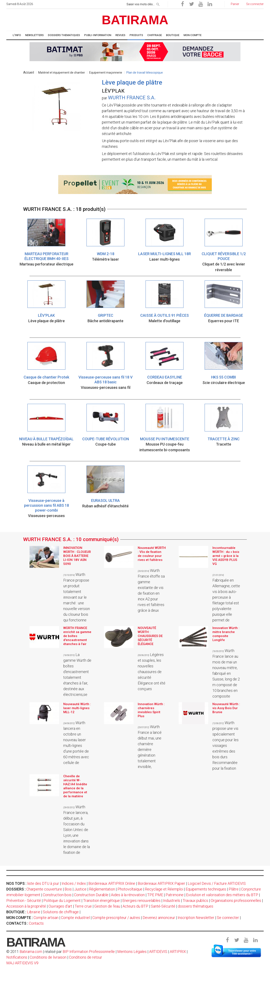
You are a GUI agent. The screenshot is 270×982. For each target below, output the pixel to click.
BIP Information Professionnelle (89, 951)
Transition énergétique (101, 900)
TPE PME (155, 895)
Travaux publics (195, 900)
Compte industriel (75, 917)
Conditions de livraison (48, 957)
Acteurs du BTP (135, 906)
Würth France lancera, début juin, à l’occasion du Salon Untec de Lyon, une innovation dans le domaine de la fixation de (76, 830)
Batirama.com (31, 951)
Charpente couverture (44, 889)
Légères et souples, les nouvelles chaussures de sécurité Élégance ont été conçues (151, 671)
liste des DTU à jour (43, 883)
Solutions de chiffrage (61, 912)
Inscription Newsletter (196, 917)
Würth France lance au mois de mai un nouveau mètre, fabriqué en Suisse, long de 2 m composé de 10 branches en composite (226, 673)
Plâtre (234, 889)
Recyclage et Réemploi (164, 889)
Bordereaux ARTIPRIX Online (111, 883)
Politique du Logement (62, 900)
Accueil (28, 72)
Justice (80, 889)
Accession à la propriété (26, 906)
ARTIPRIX (178, 951)
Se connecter (228, 917)
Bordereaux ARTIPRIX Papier (161, 883)
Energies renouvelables (141, 900)
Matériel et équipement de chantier (61, 72)
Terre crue (83, 906)
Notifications (17, 957)
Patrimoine (175, 895)
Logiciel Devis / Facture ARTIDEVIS (217, 883)
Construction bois (57, 895)
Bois (68, 889)
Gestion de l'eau (107, 906)
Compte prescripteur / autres (116, 917)
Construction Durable (91, 895)
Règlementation (102, 889)
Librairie (33, 912)
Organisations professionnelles (236, 900)
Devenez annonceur (159, 917)
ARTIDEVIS (158, 951)
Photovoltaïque (129, 889)
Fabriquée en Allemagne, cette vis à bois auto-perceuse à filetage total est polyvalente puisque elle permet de (226, 598)
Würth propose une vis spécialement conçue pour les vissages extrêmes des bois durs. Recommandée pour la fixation (225, 746)
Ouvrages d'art (60, 906)
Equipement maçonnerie (105, 72)
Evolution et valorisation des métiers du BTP (222, 895)
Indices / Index (74, 883)
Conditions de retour (85, 957)
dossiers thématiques (195, 906)
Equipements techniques (206, 889)
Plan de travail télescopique (144, 72)
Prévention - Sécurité (23, 900)
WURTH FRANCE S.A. (132, 98)
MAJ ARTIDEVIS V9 (22, 963)
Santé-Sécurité (163, 906)
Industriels (171, 900)
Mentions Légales (132, 951)
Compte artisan (46, 917)
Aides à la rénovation (128, 895)
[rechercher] (158, 3)
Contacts (36, 923)
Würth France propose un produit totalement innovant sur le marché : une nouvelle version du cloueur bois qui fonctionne (76, 597)
